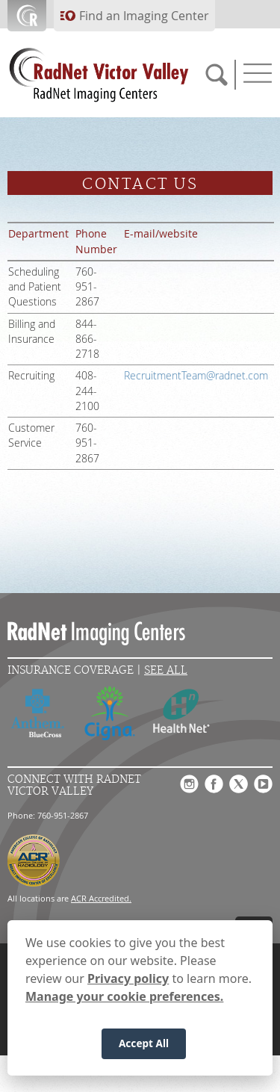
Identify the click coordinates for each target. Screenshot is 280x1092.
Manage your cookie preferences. (124, 998)
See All (165, 670)
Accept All (144, 1044)
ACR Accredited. (101, 898)
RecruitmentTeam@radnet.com (196, 375)
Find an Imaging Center (144, 15)
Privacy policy (128, 980)
